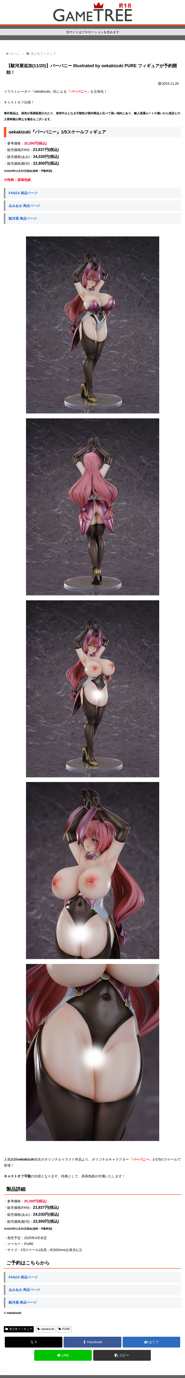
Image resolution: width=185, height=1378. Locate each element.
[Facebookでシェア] (92, 1342)
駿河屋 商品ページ (23, 218)
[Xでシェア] (33, 1342)
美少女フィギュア (18, 1329)
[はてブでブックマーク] (151, 1342)
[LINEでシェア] (63, 1355)
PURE (64, 1329)
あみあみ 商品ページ (24, 206)
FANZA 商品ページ (23, 193)
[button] (122, 1355)
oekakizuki (45, 1329)
